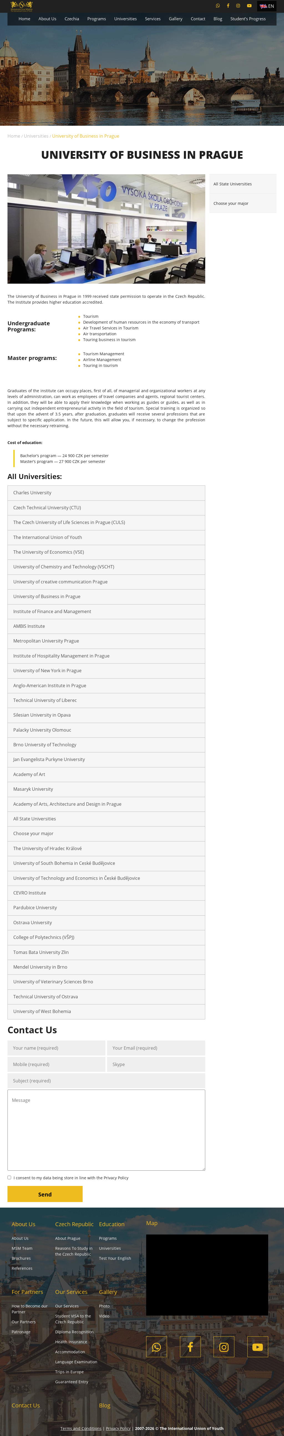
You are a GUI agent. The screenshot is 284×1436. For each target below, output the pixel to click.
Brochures (21, 1258)
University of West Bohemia (42, 1011)
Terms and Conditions (81, 1428)
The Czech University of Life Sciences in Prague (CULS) (69, 522)
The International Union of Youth (47, 537)
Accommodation (70, 1351)
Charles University (32, 493)
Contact (198, 18)
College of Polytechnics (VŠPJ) (43, 937)
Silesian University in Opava (42, 715)
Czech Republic (74, 1224)
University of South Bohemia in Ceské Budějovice (64, 863)
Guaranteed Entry (71, 1381)
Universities (125, 18)
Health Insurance (71, 1341)
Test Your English (115, 1258)
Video (104, 1316)
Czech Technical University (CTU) (47, 508)
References (22, 1268)
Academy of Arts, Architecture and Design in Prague (67, 804)
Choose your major (33, 833)
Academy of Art (29, 774)
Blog (218, 18)
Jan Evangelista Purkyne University (49, 759)
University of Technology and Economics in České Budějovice (76, 878)
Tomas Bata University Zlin (41, 952)
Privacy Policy (116, 1177)
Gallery (175, 18)
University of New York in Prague (47, 670)
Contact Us (26, 1405)
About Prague (67, 1238)
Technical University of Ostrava (45, 997)
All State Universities (34, 819)
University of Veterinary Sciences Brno (53, 982)
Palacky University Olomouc (42, 730)
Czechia (72, 18)
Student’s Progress (248, 18)
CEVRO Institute (29, 893)
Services (153, 18)
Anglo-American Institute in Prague (49, 685)
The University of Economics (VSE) (48, 552)
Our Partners (24, 1321)
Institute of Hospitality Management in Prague (61, 656)
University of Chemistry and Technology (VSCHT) (63, 567)
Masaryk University (33, 789)
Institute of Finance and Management (52, 611)
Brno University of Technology (44, 745)
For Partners (27, 1292)
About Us (47, 18)
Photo (104, 1306)
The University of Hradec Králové (47, 848)
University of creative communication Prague (60, 582)
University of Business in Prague (46, 596)
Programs (96, 18)
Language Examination (76, 1361)
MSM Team (22, 1248)
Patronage (21, 1331)
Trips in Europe (69, 1371)
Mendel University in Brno (40, 967)
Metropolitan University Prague (46, 641)
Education (112, 1224)
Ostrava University (32, 922)
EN (271, 6)
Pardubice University (35, 908)
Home (24, 18)
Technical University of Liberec (45, 700)
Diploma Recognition (74, 1331)
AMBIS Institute (29, 626)
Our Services (71, 1292)
